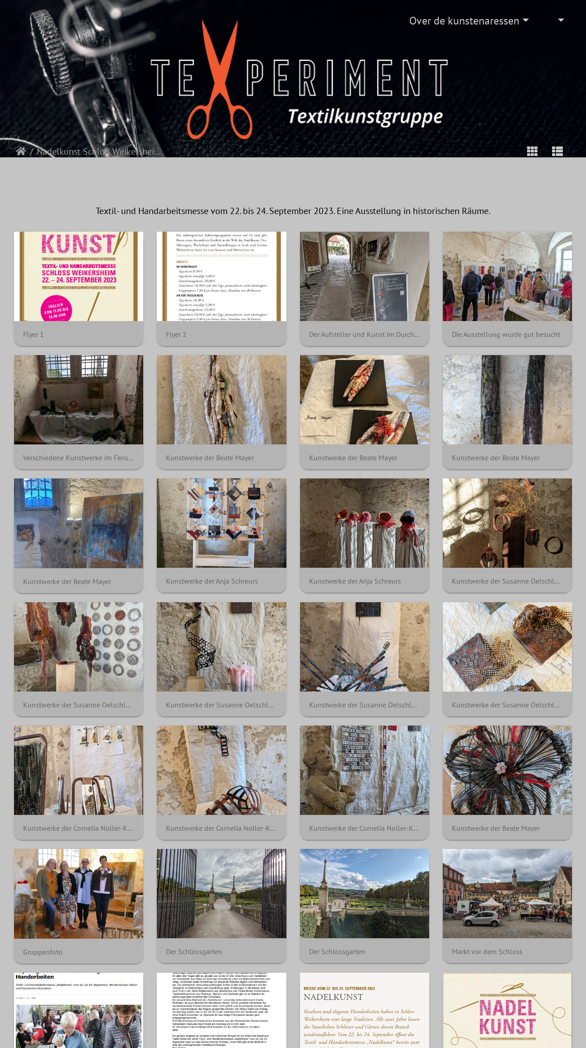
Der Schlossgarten (194, 951)
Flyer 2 (176, 334)
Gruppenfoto (43, 952)
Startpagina (21, 151)
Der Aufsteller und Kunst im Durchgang (364, 334)
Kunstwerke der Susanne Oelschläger (507, 581)
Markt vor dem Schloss (487, 951)
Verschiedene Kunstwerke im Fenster (78, 457)
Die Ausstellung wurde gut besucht (506, 334)
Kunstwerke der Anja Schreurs (212, 581)
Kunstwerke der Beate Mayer (210, 457)
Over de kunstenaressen (464, 21)
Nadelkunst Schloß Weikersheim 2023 (99, 151)
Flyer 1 (33, 334)
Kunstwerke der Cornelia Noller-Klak (78, 828)
